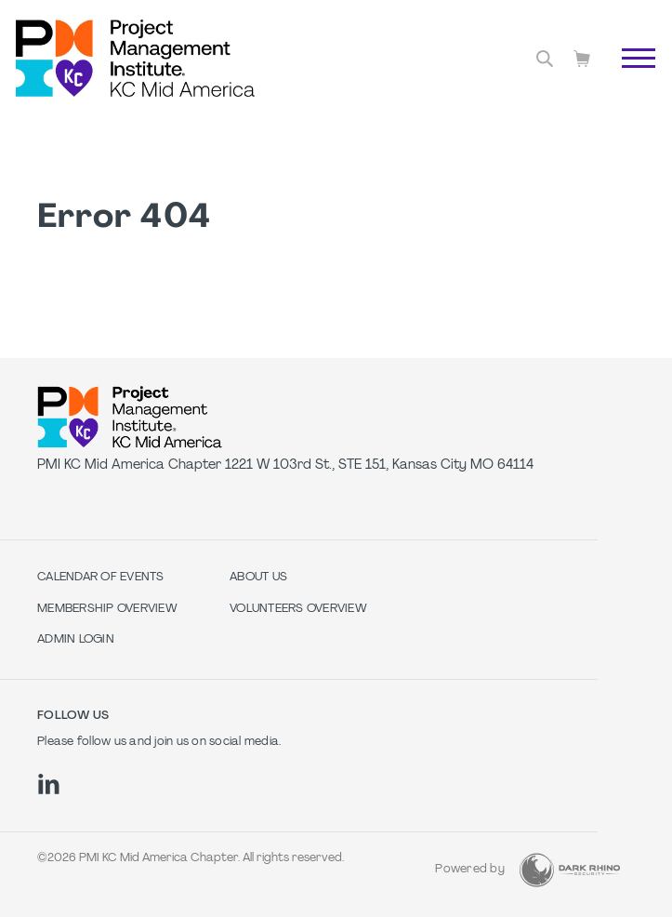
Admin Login (75, 639)
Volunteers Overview (298, 609)
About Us (258, 577)
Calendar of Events (101, 577)
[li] (48, 784)
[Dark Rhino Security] (569, 870)
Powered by (470, 869)
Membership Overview (107, 609)
